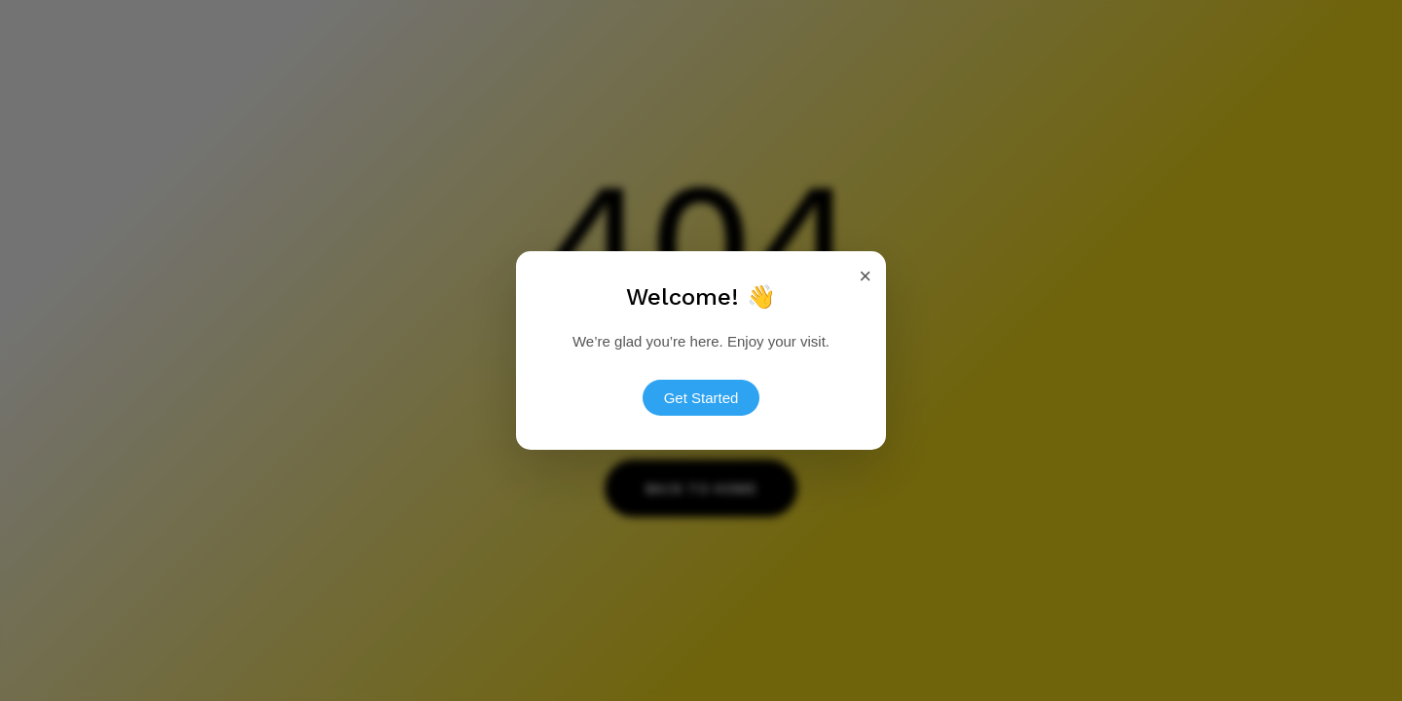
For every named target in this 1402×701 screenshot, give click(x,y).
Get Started (701, 396)
